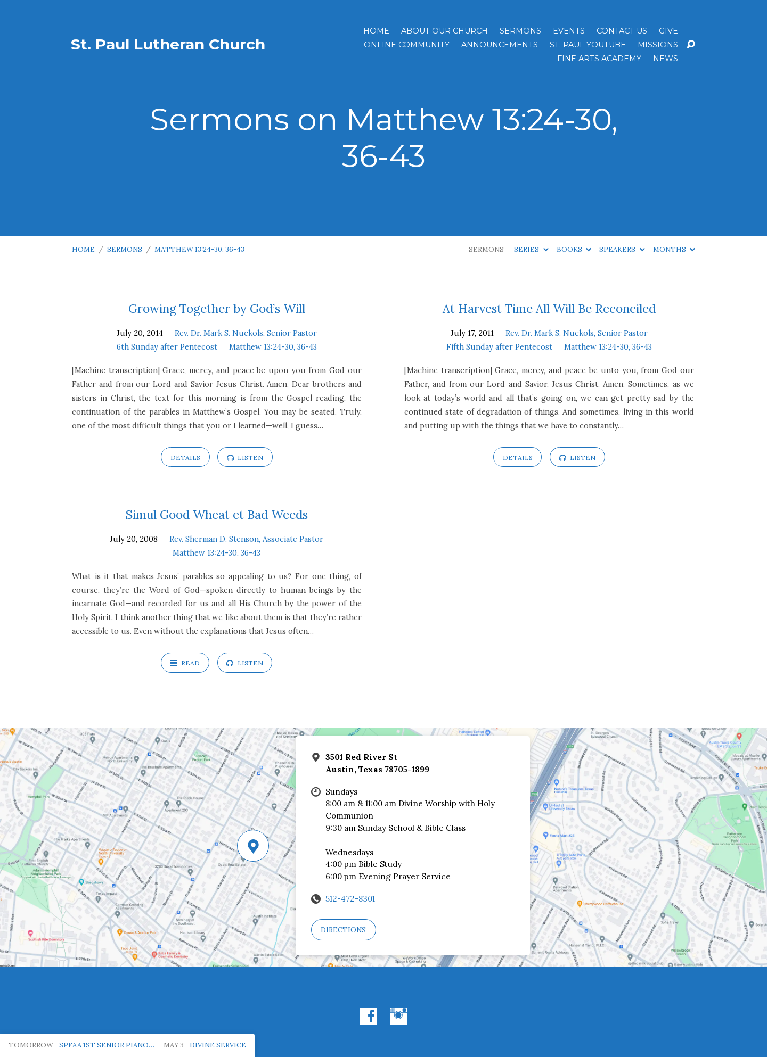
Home (376, 31)
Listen (245, 457)
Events (569, 31)
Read (185, 663)
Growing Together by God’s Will (216, 308)
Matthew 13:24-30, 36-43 (199, 249)
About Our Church (444, 31)
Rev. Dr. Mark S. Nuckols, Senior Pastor (246, 333)
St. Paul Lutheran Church (168, 44)
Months (674, 249)
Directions (343, 930)
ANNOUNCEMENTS (499, 44)
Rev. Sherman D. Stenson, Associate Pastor (246, 539)
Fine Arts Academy (599, 58)
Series (531, 249)
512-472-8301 (350, 899)
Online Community (407, 44)
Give (668, 31)
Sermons (520, 31)
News (665, 58)
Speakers (621, 249)
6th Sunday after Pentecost (167, 347)
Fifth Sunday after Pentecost (499, 347)
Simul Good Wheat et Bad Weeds (217, 514)
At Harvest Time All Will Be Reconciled (549, 308)
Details (185, 457)
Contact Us (622, 31)
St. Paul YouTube (588, 44)
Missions (658, 44)
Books (574, 249)
